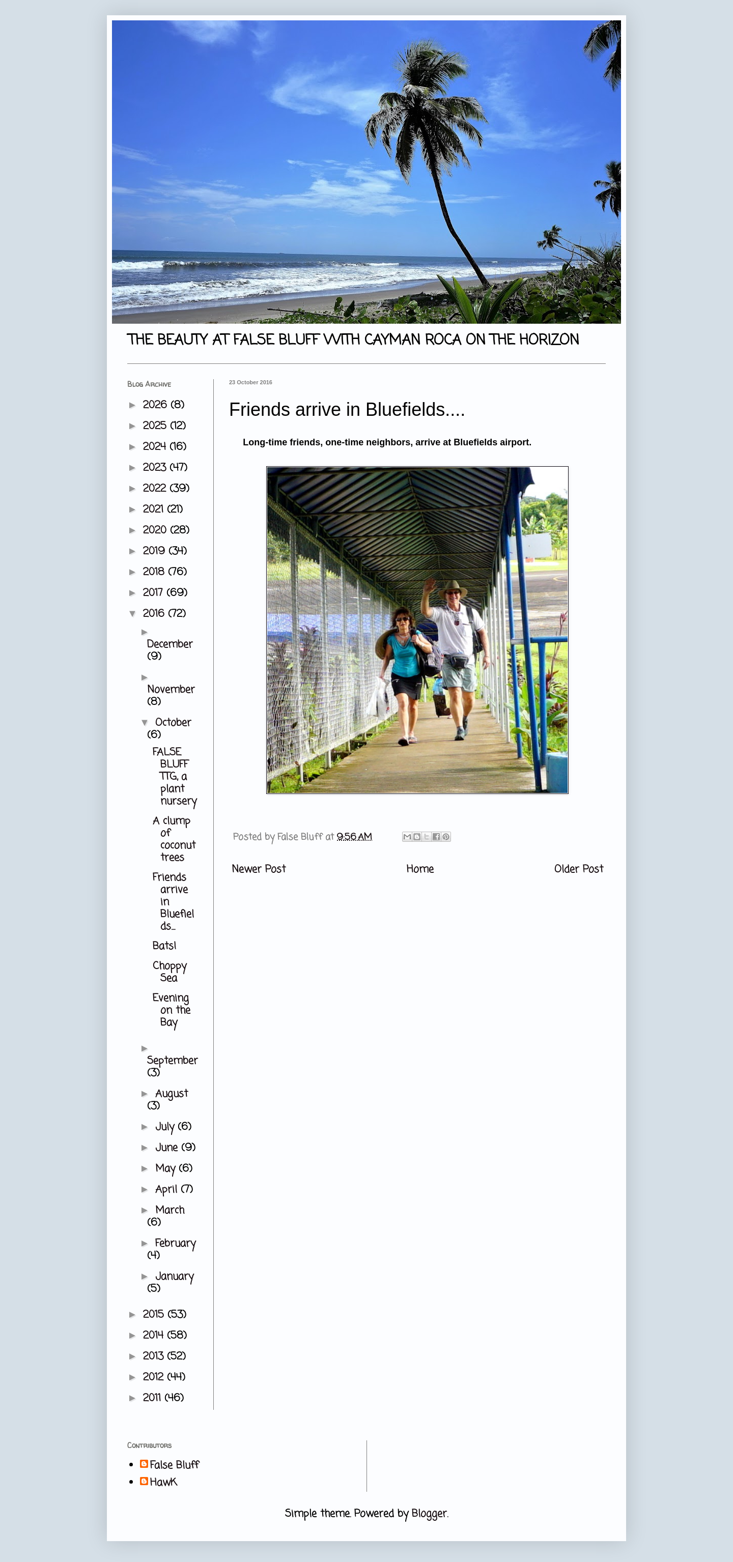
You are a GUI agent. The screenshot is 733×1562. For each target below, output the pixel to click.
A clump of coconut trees (174, 839)
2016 (155, 614)
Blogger (429, 1514)
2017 (154, 593)
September (172, 1061)
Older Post (578, 869)
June (168, 1148)
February (175, 1244)
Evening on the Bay (171, 1010)
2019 (155, 551)
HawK (163, 1483)
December (170, 644)
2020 (156, 530)
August (171, 1094)
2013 (155, 1357)
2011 (153, 1398)
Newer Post (259, 869)
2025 (156, 426)
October (173, 723)
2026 (157, 405)
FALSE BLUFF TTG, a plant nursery (174, 777)
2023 (156, 468)
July (166, 1127)
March (169, 1210)
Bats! (164, 946)
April (168, 1190)
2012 (155, 1377)
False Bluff (174, 1466)
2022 (156, 489)
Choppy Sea (169, 972)
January (174, 1277)
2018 (155, 572)
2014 (155, 1336)
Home (420, 869)
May (167, 1169)
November (171, 690)
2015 (155, 1315)
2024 (156, 447)
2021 (155, 510)
